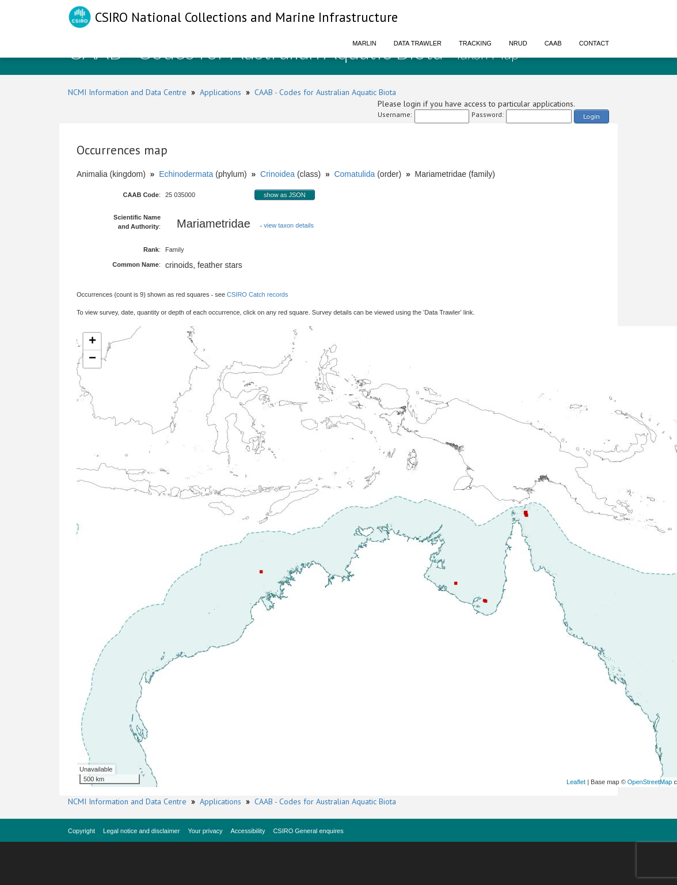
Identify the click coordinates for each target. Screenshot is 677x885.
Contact (594, 43)
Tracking (475, 43)
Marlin (364, 43)
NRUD (518, 43)
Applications (220, 92)
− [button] (92, 359)
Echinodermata (186, 174)
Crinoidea (277, 174)
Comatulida (354, 174)
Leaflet (575, 781)
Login (591, 116)
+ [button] (92, 341)
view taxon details (289, 225)
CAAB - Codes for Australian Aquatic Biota (325, 92)
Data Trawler (418, 43)
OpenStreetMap (649, 781)
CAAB (553, 43)
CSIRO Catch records (257, 294)
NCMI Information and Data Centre (127, 92)
